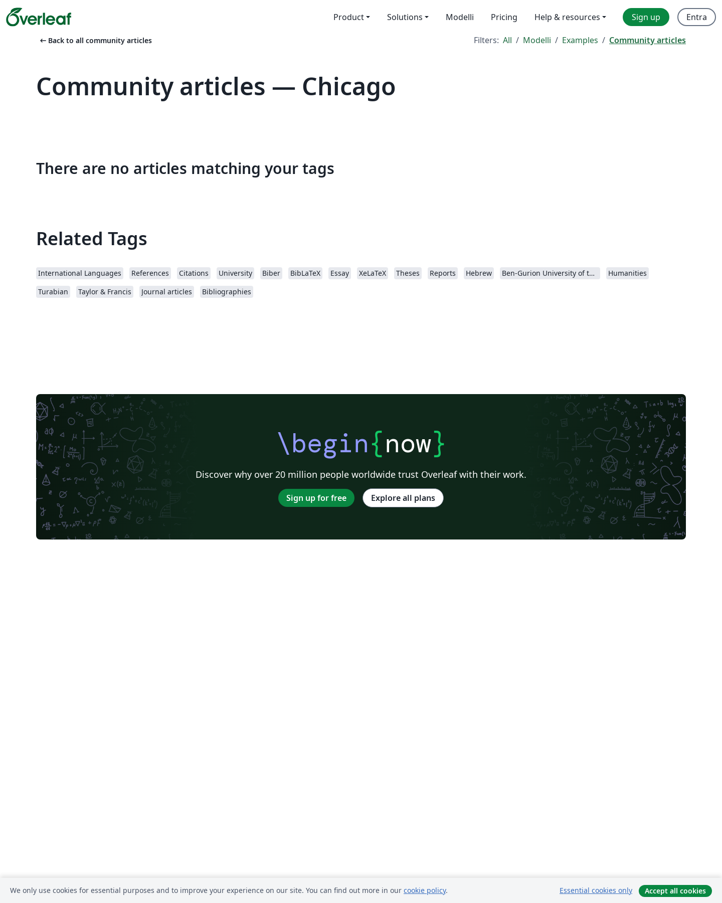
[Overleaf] (38, 17)
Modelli (537, 40)
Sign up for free (316, 497)
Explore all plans (403, 497)
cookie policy (425, 890)
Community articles (647, 40)
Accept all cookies (675, 890)
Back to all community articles (95, 40)
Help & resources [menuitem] (567, 17)
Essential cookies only (596, 890)
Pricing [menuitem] (504, 17)
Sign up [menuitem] (646, 17)
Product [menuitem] (348, 17)
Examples (580, 40)
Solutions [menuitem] (405, 17)
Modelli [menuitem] (460, 17)
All (507, 40)
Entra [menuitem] (696, 17)
